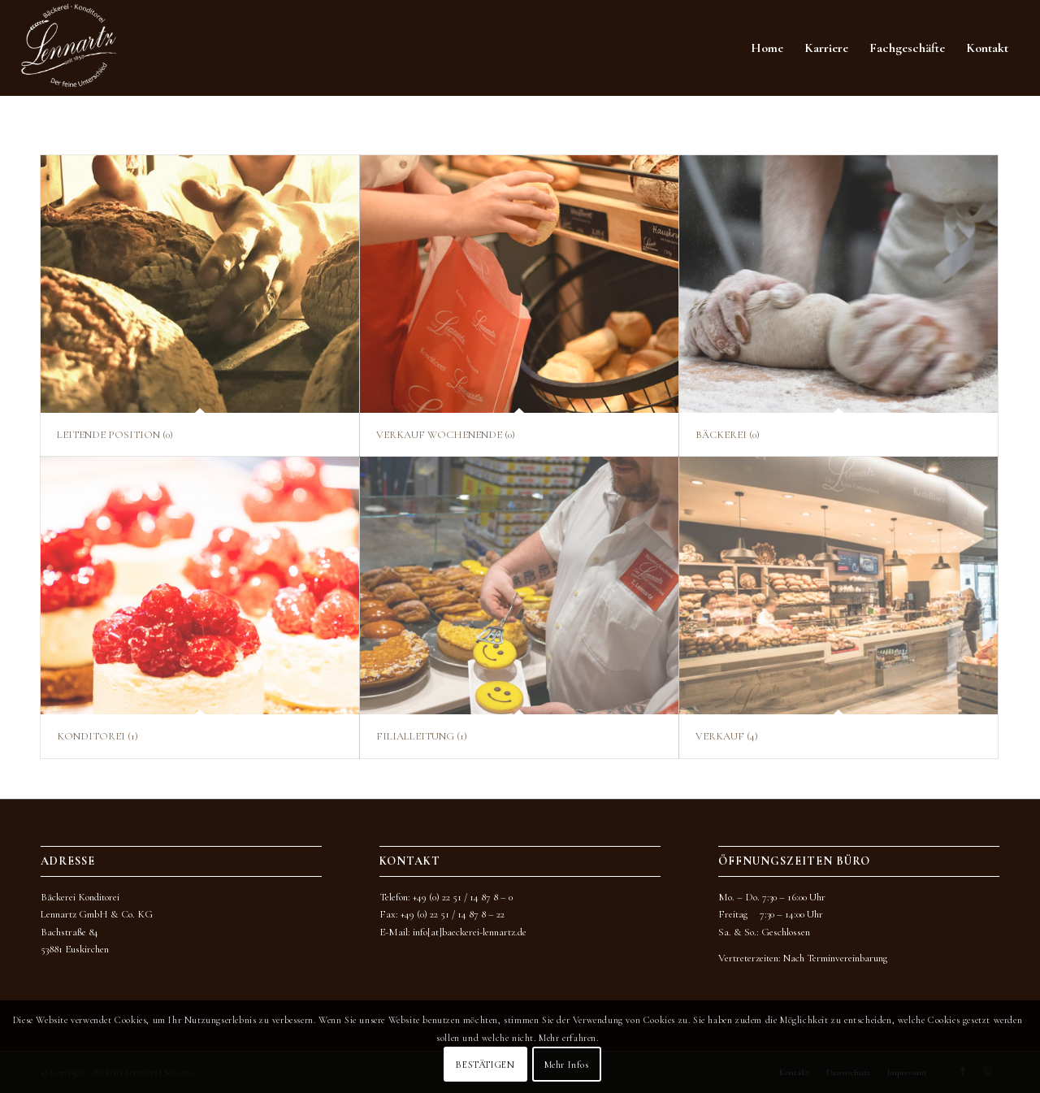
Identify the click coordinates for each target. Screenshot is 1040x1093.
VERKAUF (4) (727, 736)
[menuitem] (767, 48)
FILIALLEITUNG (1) (421, 736)
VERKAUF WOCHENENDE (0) (445, 434)
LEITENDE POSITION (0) (115, 434)
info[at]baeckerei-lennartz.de (469, 932)
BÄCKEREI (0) (728, 434)
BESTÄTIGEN (485, 1064)
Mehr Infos (566, 1064)
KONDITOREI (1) (97, 736)
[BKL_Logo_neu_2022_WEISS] (69, 48)
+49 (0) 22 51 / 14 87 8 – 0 (463, 897)
